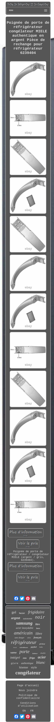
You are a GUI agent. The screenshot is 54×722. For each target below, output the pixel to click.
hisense (23, 667)
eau (25, 658)
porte (24, 651)
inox (38, 628)
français (37, 637)
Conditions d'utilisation (28, 704)
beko (41, 647)
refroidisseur (24, 647)
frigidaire (36, 612)
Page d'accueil (28, 685)
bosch (15, 647)
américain (23, 632)
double (43, 653)
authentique (27, 663)
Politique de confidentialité (28, 697)
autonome (27, 618)
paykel (34, 647)
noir (40, 617)
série (29, 638)
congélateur (28, 673)
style (34, 667)
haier (22, 613)
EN (24, 710)
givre (14, 663)
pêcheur (42, 644)
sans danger (19, 638)
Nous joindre (28, 690)
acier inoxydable (24, 628)
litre (37, 624)
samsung (24, 623)
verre (14, 652)
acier (42, 657)
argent (15, 618)
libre (38, 633)
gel (14, 612)
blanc (40, 662)
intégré (15, 657)
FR (32, 710)
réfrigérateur (24, 642)
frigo (32, 657)
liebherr (35, 653)
